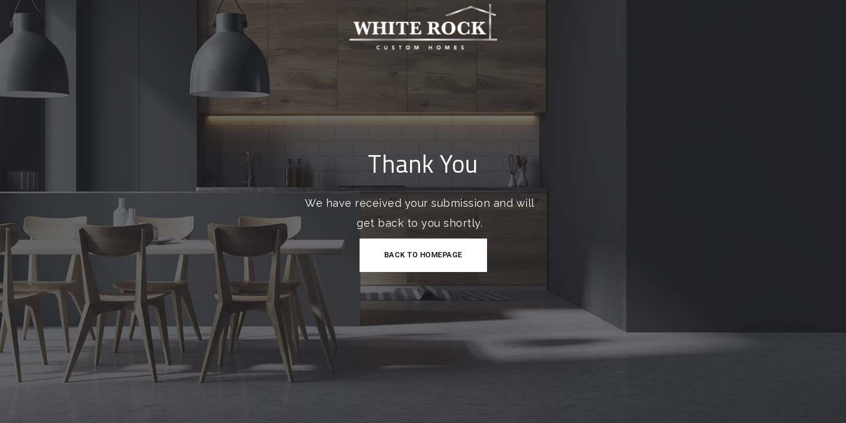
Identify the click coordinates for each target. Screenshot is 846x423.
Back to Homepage (423, 254)
